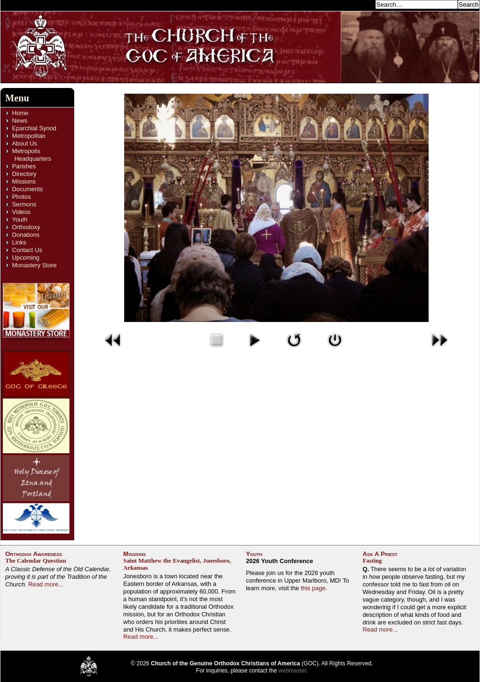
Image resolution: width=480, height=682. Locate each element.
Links (19, 242)
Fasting (372, 560)
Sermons (24, 204)
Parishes (24, 166)
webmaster (292, 670)
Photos (21, 196)
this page (313, 588)
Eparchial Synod (34, 128)
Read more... (45, 584)
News (19, 120)
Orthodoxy (26, 227)
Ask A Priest (379, 553)
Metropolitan (28, 135)
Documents (27, 189)
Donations (25, 234)
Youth (19, 219)
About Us (24, 143)
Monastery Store (34, 265)
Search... (360, 4)
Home (20, 113)
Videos (21, 211)
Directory (24, 173)
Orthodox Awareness (33, 553)
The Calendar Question (35, 560)
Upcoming (25, 257)
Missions (24, 181)
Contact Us (27, 249)
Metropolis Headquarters (31, 154)
